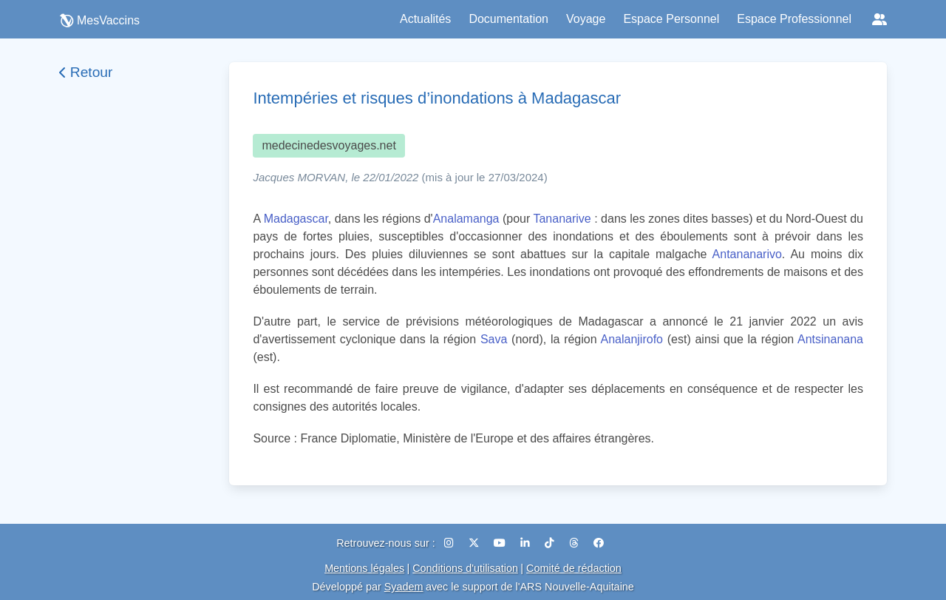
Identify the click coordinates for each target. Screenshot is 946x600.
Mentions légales (364, 568)
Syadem (403, 587)
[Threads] (575, 543)
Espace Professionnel (794, 19)
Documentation (508, 19)
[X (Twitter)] (475, 543)
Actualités (425, 19)
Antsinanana (830, 339)
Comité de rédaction (574, 568)
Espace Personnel (671, 19)
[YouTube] (501, 543)
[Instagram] (450, 543)
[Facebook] (599, 543)
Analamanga (466, 218)
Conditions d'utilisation (465, 568)
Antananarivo (747, 254)
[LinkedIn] (526, 543)
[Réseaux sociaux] (879, 19)
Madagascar (296, 218)
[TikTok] (551, 543)
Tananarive (562, 218)
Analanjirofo (631, 339)
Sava (493, 339)
